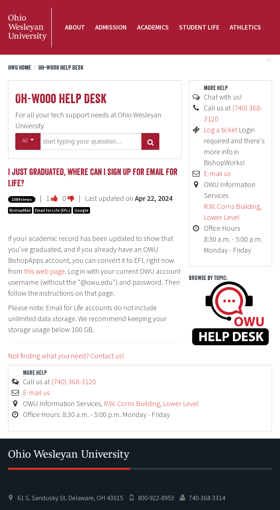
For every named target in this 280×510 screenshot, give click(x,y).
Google (81, 210)
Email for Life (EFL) (52, 210)
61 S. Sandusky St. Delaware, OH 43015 (70, 498)
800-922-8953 (156, 498)
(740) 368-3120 (73, 381)
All (28, 140)
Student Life (199, 27)
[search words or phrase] (90, 141)
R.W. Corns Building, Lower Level (151, 403)
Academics (153, 27)
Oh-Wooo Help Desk (60, 67)
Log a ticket (220, 129)
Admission (111, 27)
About (75, 27)
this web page (44, 271)
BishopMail (20, 210)
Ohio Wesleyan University (30, 27)
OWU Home (19, 67)
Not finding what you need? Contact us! (66, 355)
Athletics (245, 27)
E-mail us (217, 173)
